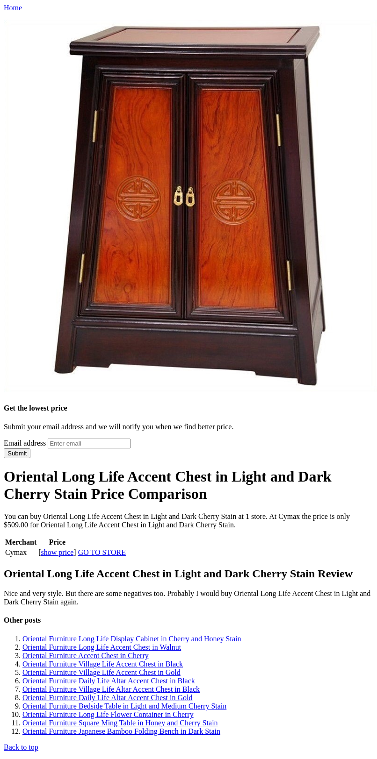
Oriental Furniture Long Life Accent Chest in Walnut (101, 647)
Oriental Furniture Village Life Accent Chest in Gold (101, 672)
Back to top (21, 747)
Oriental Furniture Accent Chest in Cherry (85, 656)
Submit (17, 453)
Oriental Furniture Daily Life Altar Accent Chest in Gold (107, 698)
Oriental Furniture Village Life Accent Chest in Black (102, 664)
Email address (25, 443)
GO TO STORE (102, 552)
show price (57, 552)
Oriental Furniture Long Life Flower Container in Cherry (108, 714)
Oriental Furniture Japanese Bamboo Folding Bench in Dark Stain (121, 731)
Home (13, 8)
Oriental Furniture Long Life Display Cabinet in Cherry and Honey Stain (131, 639)
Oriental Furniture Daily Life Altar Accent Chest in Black (108, 681)
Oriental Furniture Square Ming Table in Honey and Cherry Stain (120, 723)
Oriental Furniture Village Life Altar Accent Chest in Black (111, 689)
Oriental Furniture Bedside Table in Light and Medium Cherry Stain (124, 706)
